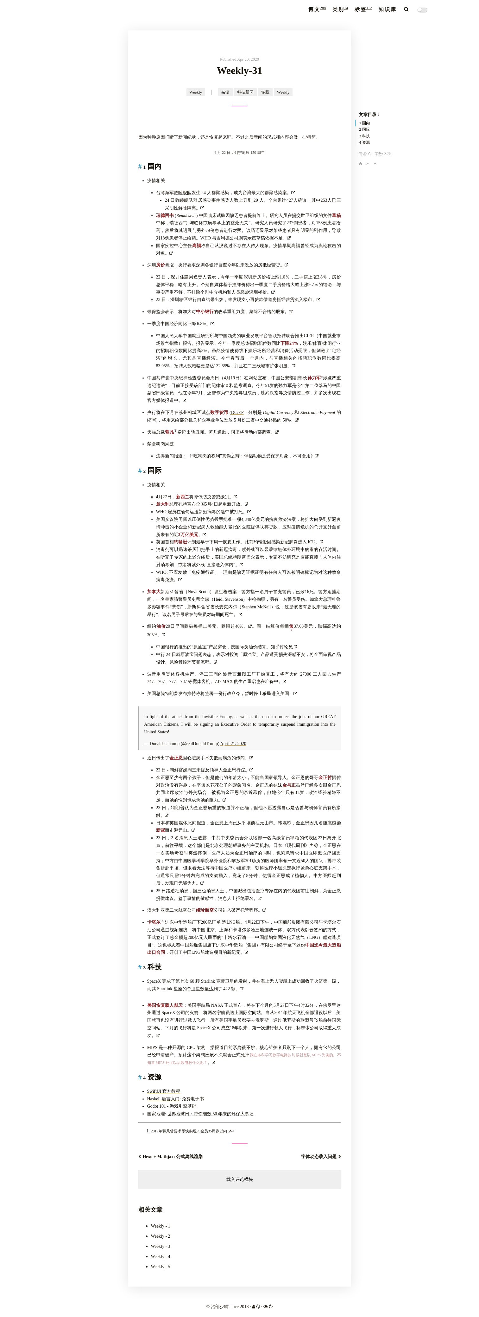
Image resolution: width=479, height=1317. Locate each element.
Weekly (196, 92)
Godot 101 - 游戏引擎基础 (171, 1106)
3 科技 (364, 136)
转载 (265, 92)
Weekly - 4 (160, 1256)
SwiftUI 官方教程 (163, 1091)
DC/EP (237, 412)
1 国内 (364, 123)
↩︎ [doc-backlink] (232, 1131)
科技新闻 (245, 92)
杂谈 (225, 92)
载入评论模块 (239, 1179)
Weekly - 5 (160, 1266)
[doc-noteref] (176, 432)
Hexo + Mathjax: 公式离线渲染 (170, 1156)
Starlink (208, 981)
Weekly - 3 (160, 1246)
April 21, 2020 (233, 743)
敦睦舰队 (183, 192)
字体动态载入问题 (321, 1156)
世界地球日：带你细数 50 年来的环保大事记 (210, 1113)
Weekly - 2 (160, 1236)
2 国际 (364, 129)
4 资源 (364, 142)
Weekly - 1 (160, 1226)
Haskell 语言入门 (163, 1099)
